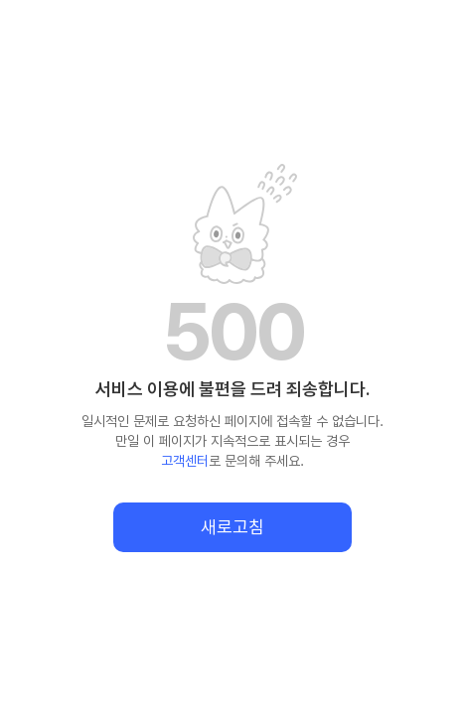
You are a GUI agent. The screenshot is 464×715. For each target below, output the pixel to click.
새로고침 (232, 526)
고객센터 (185, 461)
